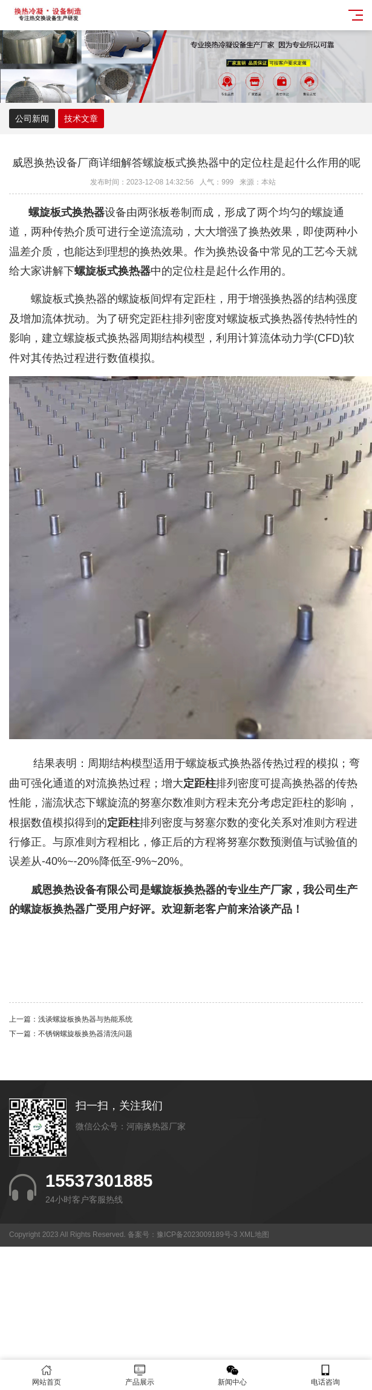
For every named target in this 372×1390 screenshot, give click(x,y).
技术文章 (81, 118)
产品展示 (139, 1375)
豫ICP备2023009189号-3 (197, 1234)
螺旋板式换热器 (102, 338)
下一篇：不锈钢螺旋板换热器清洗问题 (70, 1033)
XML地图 (254, 1234)
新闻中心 (232, 1375)
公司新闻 (32, 118)
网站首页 (46, 1375)
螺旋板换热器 (52, 909)
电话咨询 (325, 1375)
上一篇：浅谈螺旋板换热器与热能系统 (70, 1019)
